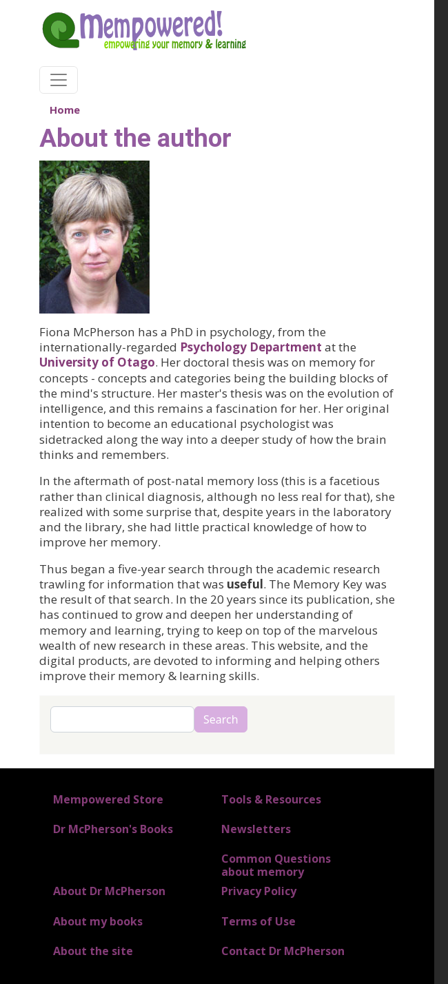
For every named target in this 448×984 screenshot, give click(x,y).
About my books (98, 921)
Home (65, 109)
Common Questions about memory (276, 865)
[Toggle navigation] (58, 80)
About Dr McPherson (109, 891)
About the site (93, 951)
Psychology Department (251, 347)
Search (220, 719)
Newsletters (256, 829)
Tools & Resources (271, 799)
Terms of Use (258, 921)
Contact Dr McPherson (283, 951)
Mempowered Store (108, 799)
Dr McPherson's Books (113, 829)
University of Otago (97, 362)
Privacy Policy (258, 891)
